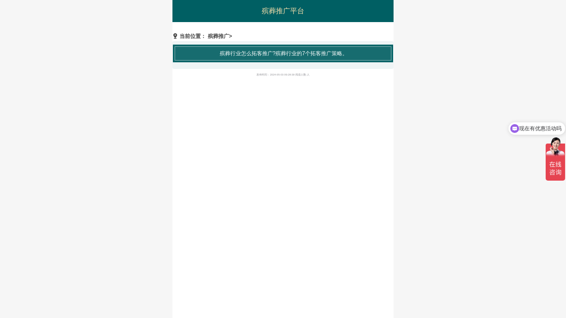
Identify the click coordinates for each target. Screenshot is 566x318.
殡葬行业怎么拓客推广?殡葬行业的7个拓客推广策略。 (284, 53)
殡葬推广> (220, 36)
